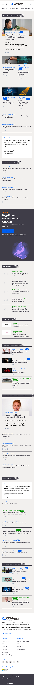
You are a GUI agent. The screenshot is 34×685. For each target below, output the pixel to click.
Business (5, 8)
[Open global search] (6, 4)
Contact (4, 647)
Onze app (5, 652)
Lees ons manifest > (7, 633)
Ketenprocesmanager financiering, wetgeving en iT (21, 335)
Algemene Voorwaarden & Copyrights (11, 676)
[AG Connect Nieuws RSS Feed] (18, 662)
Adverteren (5, 644)
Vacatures (6, 319)
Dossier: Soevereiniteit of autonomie (16, 396)
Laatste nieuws (8, 163)
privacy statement (6, 235)
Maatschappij (14, 8)
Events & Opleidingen (23, 641)
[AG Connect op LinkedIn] (7, 662)
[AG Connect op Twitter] (3, 662)
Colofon (4, 649)
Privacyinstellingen (7, 655)
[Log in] (31, 4)
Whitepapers (7, 266)
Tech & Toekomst (25, 8)
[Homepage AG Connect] (17, 4)
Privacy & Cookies (6, 678)
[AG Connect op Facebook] (14, 662)
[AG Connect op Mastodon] (10, 662)
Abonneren (5, 641)
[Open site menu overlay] (3, 4)
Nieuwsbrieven (21, 644)
